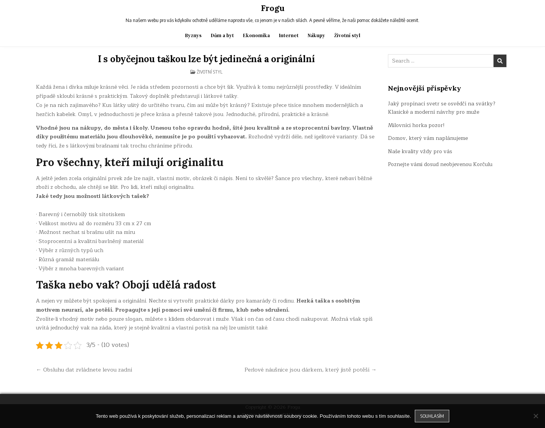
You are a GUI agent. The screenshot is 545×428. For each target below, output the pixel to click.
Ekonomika (256, 35)
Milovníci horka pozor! (416, 125)
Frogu (273, 8)
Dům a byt (222, 35)
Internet (289, 35)
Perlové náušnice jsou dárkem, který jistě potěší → (310, 369)
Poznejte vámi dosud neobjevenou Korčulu (440, 164)
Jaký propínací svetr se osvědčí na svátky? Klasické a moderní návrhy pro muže (441, 107)
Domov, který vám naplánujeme (428, 138)
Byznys (193, 35)
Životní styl (347, 35)
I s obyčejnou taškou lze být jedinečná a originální (206, 59)
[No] (535, 416)
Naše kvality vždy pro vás (420, 151)
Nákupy (316, 35)
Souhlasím (432, 416)
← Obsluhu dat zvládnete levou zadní (84, 369)
